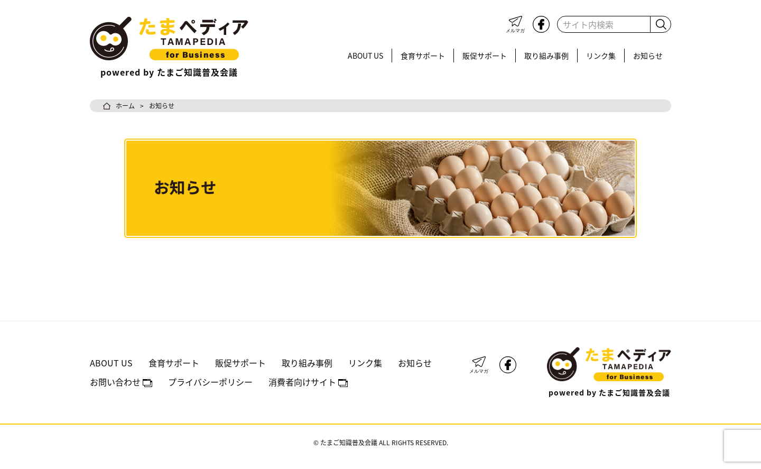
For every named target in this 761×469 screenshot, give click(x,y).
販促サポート (484, 55)
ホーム (125, 105)
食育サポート (423, 55)
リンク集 (601, 55)
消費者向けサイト (308, 381)
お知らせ (648, 55)
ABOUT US (365, 55)
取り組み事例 (546, 55)
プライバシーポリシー (210, 381)
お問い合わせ (121, 381)
